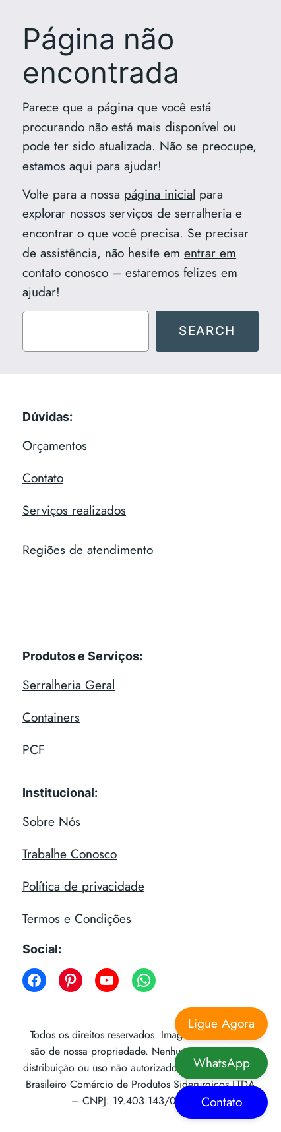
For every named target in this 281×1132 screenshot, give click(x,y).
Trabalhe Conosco (69, 853)
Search (207, 330)
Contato (42, 477)
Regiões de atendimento (87, 549)
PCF (33, 749)
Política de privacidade (83, 886)
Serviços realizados (74, 510)
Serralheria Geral (68, 685)
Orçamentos (54, 445)
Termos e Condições (76, 918)
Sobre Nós (51, 821)
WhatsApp (221, 1062)
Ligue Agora (221, 1023)
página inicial (159, 194)
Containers (51, 717)
